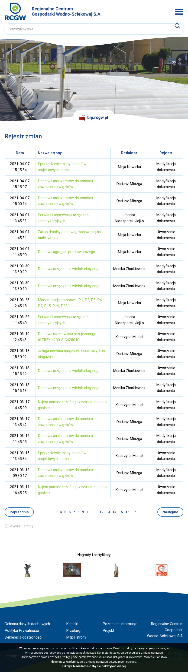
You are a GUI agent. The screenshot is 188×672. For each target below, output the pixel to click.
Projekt (108, 630)
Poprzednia (19, 512)
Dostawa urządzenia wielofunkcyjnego (69, 269)
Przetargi (73, 630)
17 (134, 512)
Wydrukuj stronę (21, 526)
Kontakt (72, 624)
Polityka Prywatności (22, 630)
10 (88, 512)
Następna (170, 512)
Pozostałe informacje (120, 624)
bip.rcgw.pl (93, 117)
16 (127, 512)
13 (108, 512)
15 (121, 512)
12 (101, 512)
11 (95, 512)
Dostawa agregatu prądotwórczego (66, 252)
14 (114, 512)
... (51, 512)
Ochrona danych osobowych (27, 624)
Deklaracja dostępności (23, 637)
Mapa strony (76, 637)
